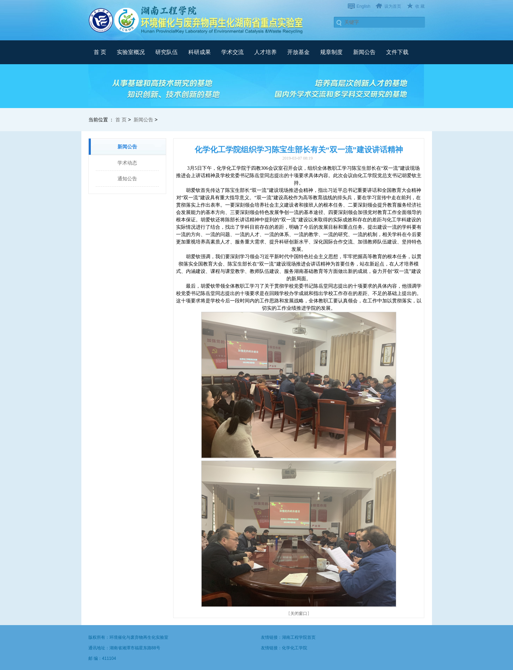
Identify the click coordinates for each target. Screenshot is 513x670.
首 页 (100, 52)
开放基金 (298, 52)
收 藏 (420, 6)
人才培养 (265, 52)
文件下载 (397, 52)
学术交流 (232, 52)
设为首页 (392, 6)
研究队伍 (166, 52)
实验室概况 (131, 52)
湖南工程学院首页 (299, 637)
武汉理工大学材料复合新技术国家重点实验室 (197, 20)
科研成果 (199, 52)
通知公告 (127, 178)
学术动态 (127, 163)
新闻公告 (364, 52)
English (363, 6)
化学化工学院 (294, 647)
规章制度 (331, 52)
